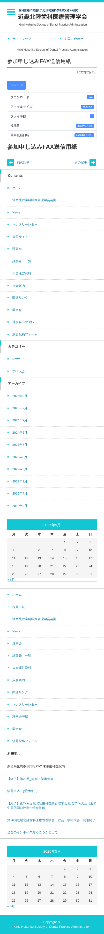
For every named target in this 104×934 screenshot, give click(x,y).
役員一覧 (18, 607)
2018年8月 (19, 506)
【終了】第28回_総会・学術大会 (30, 779)
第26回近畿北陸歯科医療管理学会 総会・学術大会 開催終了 (51, 820)
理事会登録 (20, 716)
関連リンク (20, 297)
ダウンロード (16, 85)
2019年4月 (19, 493)
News (16, 212)
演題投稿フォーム (24, 334)
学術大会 (18, 371)
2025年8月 (19, 396)
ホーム (17, 188)
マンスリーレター (24, 224)
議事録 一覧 (21, 261)
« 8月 (11, 579)
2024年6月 (19, 432)
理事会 (17, 249)
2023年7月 (19, 444)
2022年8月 (19, 457)
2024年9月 (19, 420)
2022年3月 (19, 469)
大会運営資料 (21, 273)
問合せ (17, 310)
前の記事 (23, 162)
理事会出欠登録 (23, 322)
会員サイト (20, 237)
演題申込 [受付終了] (22, 791)
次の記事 (80, 162)
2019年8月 (19, 481)
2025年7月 (19, 408)
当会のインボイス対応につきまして (32, 832)
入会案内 (18, 285)
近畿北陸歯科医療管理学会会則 (34, 200)
